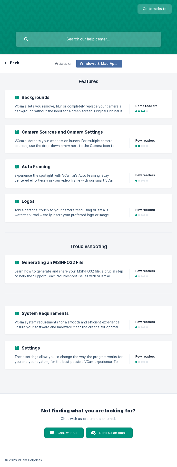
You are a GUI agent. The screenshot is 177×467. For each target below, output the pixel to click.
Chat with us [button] (67, 433)
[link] (88, 104)
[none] (155, 9)
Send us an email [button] (112, 433)
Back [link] (14, 63)
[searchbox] (88, 39)
